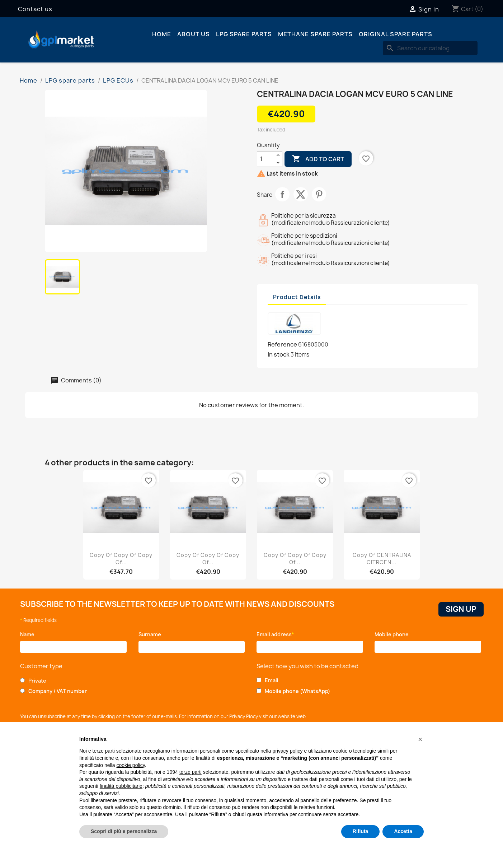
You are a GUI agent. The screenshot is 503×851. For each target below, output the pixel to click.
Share (282, 194)
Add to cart (318, 159)
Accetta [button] (403, 831)
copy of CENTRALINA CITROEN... (382, 559)
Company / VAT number (57, 691)
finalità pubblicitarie (121, 786)
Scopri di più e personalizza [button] (124, 831)
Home (161, 34)
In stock (279, 354)
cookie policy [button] (131, 765)
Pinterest (319, 194)
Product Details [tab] (297, 297)
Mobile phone (393, 634)
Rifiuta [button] (360, 831)
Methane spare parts (315, 34)
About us (193, 34)
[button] (420, 739)
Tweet (300, 194)
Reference (282, 344)
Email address (275, 634)
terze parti (190, 772)
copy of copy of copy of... (121, 559)
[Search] (430, 48)
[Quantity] (265, 159)
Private (37, 680)
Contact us (35, 9)
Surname (151, 634)
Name (28, 634)
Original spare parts (395, 34)
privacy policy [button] (288, 751)
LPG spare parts (244, 34)
